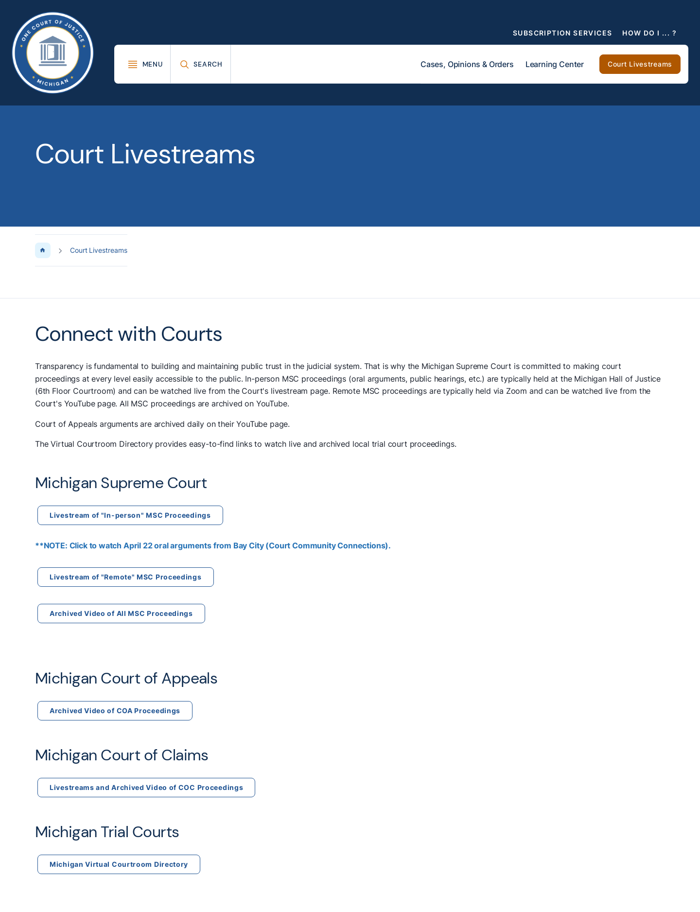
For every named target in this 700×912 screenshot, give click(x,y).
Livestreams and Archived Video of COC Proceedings (146, 787)
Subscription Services (562, 33)
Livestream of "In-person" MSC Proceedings (130, 515)
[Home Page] (43, 250)
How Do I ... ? (649, 33)
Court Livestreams (640, 64)
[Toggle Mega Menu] (145, 64)
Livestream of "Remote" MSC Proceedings (126, 577)
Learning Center (554, 64)
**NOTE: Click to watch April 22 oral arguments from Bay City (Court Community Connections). (213, 545)
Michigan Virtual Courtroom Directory (119, 864)
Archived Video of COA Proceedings (115, 710)
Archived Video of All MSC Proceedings (121, 613)
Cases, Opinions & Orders (467, 64)
